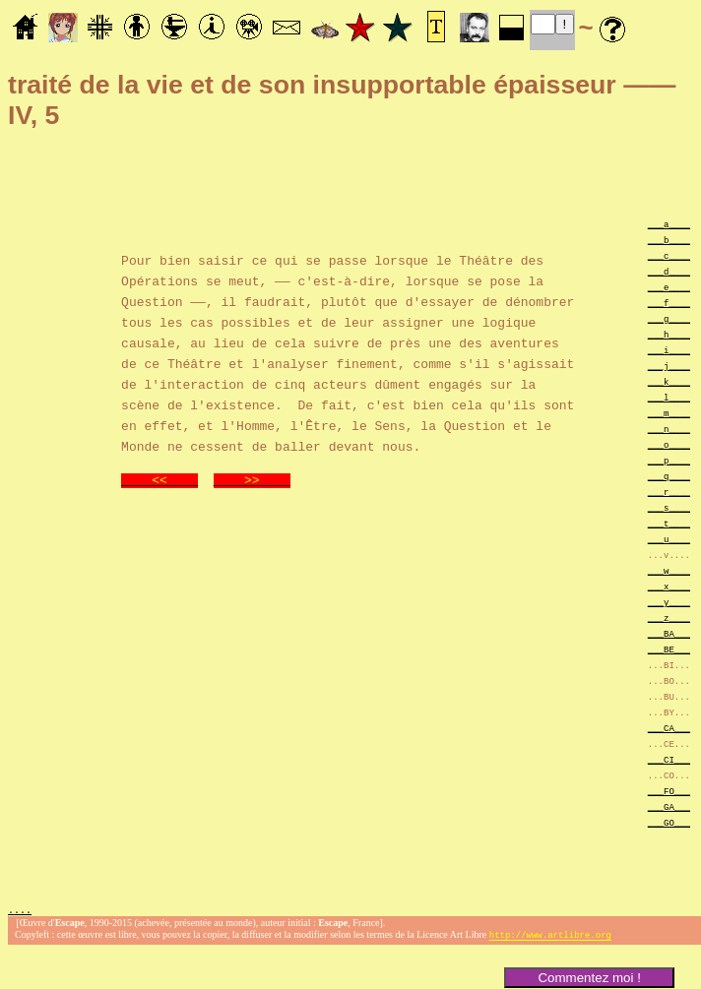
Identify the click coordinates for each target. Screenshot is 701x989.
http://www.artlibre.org (550, 937)
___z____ (669, 617)
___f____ (669, 302)
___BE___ (669, 649)
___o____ (669, 444)
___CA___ (669, 727)
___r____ (669, 491)
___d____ (669, 271)
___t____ (669, 523)
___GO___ (669, 822)
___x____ (669, 586)
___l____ (669, 397)
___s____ (669, 507)
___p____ (669, 460)
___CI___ (669, 759)
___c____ (669, 255)
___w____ (669, 570)
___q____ (669, 475)
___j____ (669, 365)
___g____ (669, 318)
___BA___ (669, 633)
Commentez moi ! (589, 977)
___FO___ (669, 790)
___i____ (669, 349)
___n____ (669, 428)
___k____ (669, 381)
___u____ (669, 538)
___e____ (669, 286)
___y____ (669, 601)
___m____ (669, 412)
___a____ (669, 223)
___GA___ (669, 806)
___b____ (669, 239)
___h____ (669, 334)
